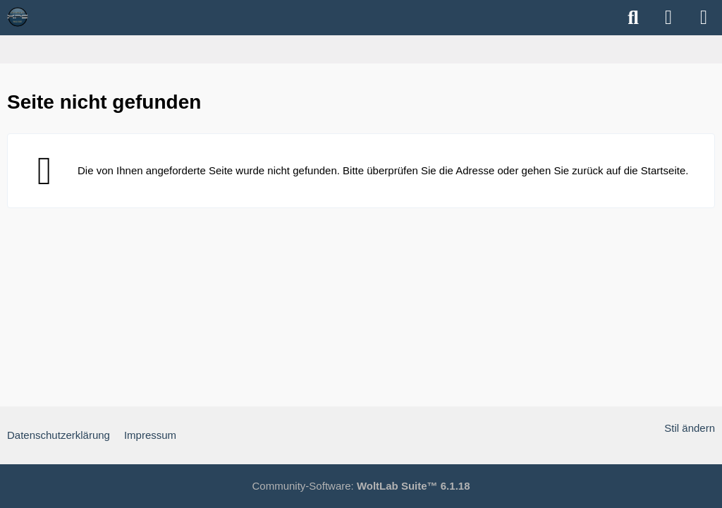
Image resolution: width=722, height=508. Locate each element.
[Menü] (704, 18)
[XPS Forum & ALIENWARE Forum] (17, 17)
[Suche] (633, 18)
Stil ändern (689, 428)
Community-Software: (361, 486)
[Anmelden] (668, 17)
